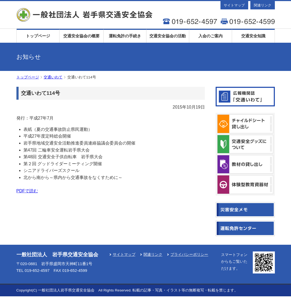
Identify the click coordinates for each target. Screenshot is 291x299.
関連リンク (262, 5)
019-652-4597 (37, 270)
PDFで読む (27, 191)
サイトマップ (234, 5)
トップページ (38, 36)
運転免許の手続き (125, 36)
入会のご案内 (210, 36)
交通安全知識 (253, 36)
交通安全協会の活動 (167, 36)
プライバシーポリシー (189, 255)
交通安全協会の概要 (81, 36)
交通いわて (53, 77)
